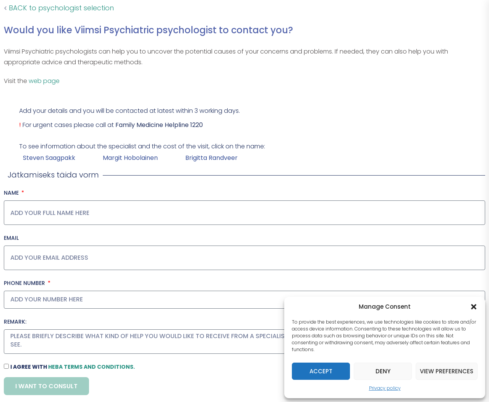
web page (44, 80)
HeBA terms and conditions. (91, 367)
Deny (383, 371)
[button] (474, 307)
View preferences (446, 371)
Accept (320, 371)
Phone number (25, 283)
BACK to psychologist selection (59, 8)
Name (12, 193)
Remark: (15, 322)
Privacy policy (385, 388)
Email (11, 238)
